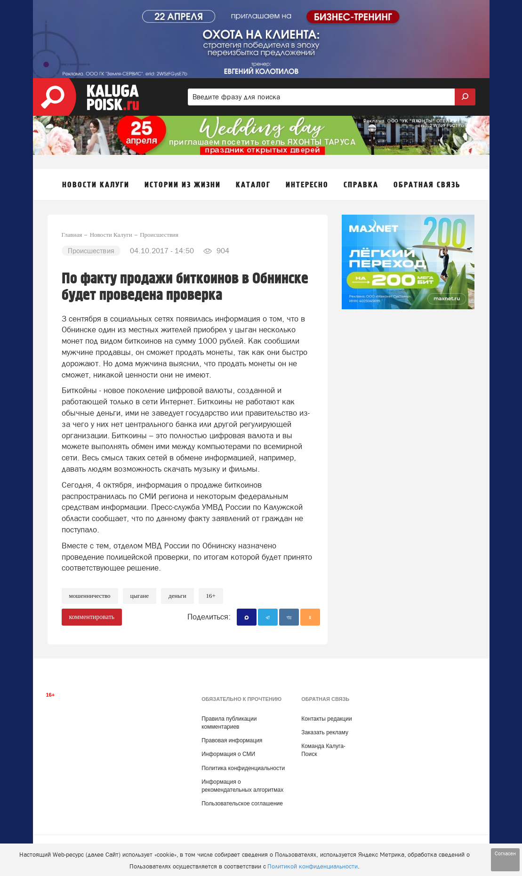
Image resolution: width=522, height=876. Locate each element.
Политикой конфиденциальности (312, 866)
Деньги (177, 595)
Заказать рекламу (324, 732)
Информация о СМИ (228, 754)
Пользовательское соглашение (242, 803)
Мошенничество (90, 595)
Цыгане (139, 595)
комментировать (92, 616)
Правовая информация (231, 740)
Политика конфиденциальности (243, 768)
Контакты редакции (326, 718)
